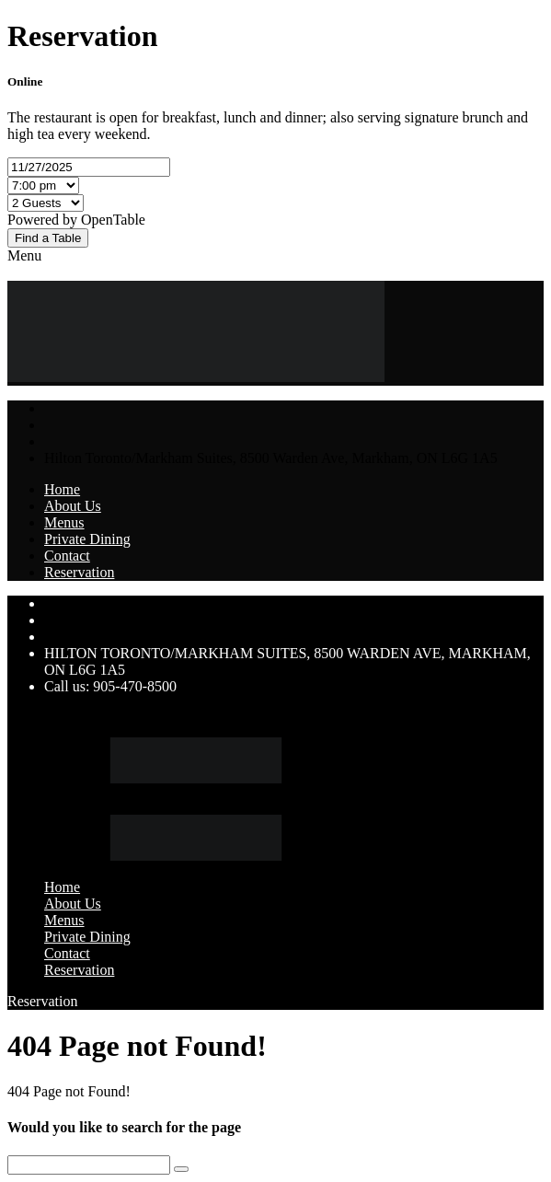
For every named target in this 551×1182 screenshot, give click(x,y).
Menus (64, 522)
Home (62, 489)
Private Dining (87, 539)
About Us (72, 506)
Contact (67, 555)
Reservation (79, 572)
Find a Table (48, 238)
